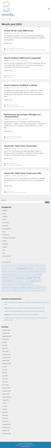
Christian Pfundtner (23, 33)
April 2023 (5, 412)
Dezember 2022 (6, 424)
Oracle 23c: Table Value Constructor (20, 146)
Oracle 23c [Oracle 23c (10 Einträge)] (35, 281)
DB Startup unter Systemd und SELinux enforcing (30, 311)
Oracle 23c (8, 165)
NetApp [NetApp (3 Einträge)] (43, 271)
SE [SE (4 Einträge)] (21, 290)
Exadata (7, 77)
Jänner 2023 (5, 421)
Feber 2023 (5, 418)
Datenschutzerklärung (25, 446)
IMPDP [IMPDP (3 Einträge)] (25, 271)
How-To (7, 48)
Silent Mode (38, 50)
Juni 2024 (5, 369)
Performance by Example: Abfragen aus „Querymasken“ (22, 115)
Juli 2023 (5, 403)
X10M (11, 77)
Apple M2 (8, 50)
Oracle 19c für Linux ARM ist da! (18, 30)
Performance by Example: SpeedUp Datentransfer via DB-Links (26, 308)
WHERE (20, 138)
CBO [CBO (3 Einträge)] (43, 265)
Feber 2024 (5, 382)
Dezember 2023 (6, 388)
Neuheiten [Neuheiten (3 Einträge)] (17, 274)
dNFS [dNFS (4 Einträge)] (31, 268)
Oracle (16, 48)
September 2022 (7, 433)
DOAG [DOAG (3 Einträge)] (43, 268)
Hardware (5, 216)
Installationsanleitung (24, 50)
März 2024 (5, 379)
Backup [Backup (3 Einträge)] (33, 265)
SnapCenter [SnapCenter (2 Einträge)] (26, 290)
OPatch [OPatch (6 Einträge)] (5, 278)
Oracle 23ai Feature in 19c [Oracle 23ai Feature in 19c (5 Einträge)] (20, 281)
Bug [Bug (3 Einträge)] (38, 265)
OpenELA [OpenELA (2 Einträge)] (12, 277)
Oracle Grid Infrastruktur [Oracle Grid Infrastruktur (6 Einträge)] (10, 287)
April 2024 (5, 375)
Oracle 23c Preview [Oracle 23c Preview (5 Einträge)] (8, 284)
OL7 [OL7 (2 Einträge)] (23, 274)
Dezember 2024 (6, 354)
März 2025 (5, 348)
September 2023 (7, 397)
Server (4, 250)
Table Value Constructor (16, 165)
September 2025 (7, 336)
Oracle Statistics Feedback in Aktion (20, 85)
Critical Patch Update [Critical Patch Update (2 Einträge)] (11, 268)
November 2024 (7, 357)
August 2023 (6, 400)
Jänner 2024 (5, 385)
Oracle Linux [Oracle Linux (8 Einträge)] (26, 287)
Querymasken (15, 138)
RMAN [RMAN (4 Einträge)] (15, 290)
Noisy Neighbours (7, 228)
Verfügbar (43, 50)
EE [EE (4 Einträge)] (3, 271)
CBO (17, 106)
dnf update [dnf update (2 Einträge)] (37, 268)
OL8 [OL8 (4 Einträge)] (27, 274)
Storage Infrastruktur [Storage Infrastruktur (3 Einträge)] (36, 290)
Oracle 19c (32, 50)
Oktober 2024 (6, 360)
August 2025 (6, 339)
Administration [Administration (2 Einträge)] (5, 265)
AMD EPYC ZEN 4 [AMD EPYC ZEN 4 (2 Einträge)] (13, 265)
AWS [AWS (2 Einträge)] (28, 265)
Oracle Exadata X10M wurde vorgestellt (22, 58)
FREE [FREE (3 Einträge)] (20, 271)
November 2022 (7, 427)
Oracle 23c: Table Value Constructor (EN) (22, 173)
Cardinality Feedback (10, 106)
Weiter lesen (8, 43)
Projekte (5, 247)
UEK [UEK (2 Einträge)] (44, 290)
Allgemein (5, 210)
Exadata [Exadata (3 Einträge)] (9, 271)
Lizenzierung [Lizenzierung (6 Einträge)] (34, 271)
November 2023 (7, 391)
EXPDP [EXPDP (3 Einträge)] (15, 271)
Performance (22, 48)
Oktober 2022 (6, 430)
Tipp (4, 253)
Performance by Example (15, 136)
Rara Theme (32, 445)
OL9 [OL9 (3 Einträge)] (32, 274)
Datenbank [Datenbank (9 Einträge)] (22, 268)
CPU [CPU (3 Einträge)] (3, 268)
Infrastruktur (8, 75)
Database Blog (7, 14)
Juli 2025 (5, 342)
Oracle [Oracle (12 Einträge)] (20, 278)
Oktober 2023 (6, 394)
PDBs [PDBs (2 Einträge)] (34, 287)
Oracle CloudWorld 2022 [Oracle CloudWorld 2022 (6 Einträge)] (24, 284)
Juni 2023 (5, 406)
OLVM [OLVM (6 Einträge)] (38, 275)
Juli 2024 (5, 366)
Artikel (7, 105)
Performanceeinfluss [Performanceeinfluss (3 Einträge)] (7, 290)
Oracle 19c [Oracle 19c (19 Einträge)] (33, 277)
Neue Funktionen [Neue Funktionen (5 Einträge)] (7, 274)
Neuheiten (12, 48)
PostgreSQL (5, 244)
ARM (11, 50)
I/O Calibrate (16, 50)
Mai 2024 (5, 372)
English (7, 192)
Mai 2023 (5, 409)
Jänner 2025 (5, 351)
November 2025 (7, 330)
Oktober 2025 (6, 333)
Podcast (5, 241)
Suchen (4, 200)
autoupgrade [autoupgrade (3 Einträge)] (22, 265)
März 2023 (5, 415)
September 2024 (7, 363)
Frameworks (8, 138)
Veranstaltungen (7, 256)
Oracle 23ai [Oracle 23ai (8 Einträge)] (7, 281)
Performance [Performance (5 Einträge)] (41, 287)
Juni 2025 (5, 345)
